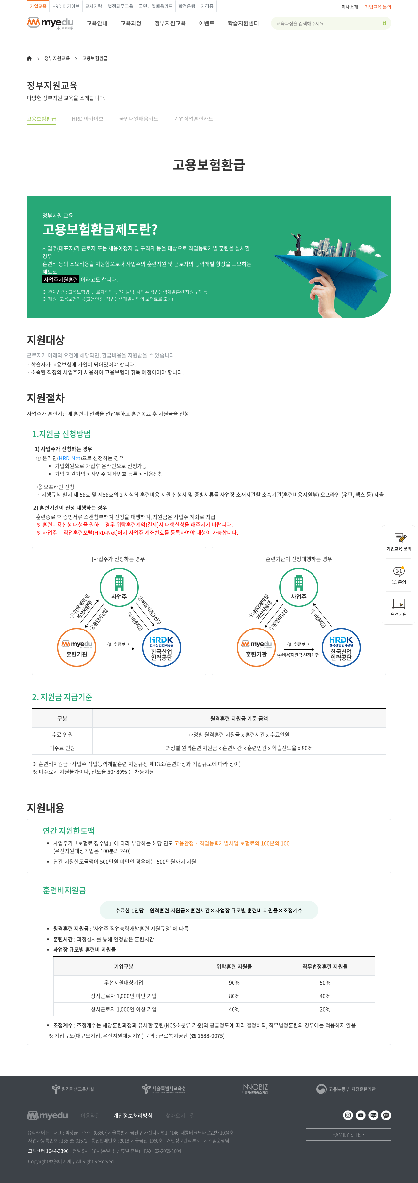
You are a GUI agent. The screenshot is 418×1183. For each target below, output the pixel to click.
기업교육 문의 (378, 6)
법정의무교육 (120, 6)
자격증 (207, 6)
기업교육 (38, 6)
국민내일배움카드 (156, 6)
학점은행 (186, 6)
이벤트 (207, 23)
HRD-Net (69, 458)
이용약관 (90, 1115)
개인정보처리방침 (133, 1115)
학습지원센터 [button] (243, 23)
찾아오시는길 (180, 1115)
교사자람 (93, 6)
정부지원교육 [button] (170, 23)
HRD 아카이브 (66, 6)
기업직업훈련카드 (193, 118)
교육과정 (131, 23)
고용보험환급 (41, 118)
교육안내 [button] (97, 23)
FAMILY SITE (346, 1134)
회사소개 (349, 6)
